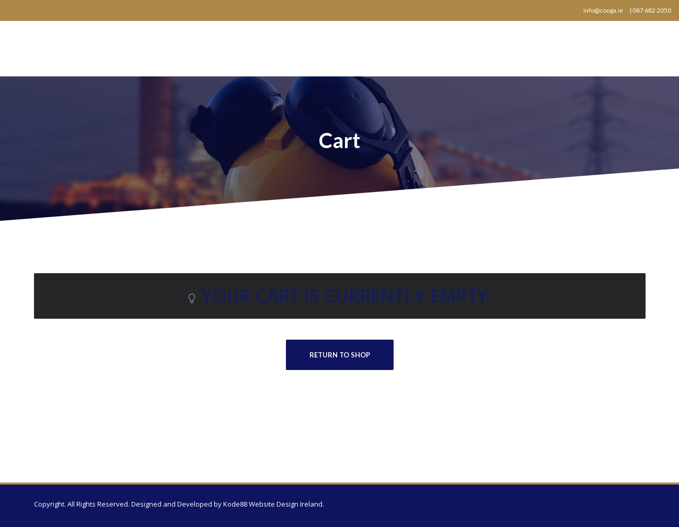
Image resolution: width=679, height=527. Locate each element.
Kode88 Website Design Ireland (273, 504)
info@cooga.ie (603, 10)
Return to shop (339, 355)
